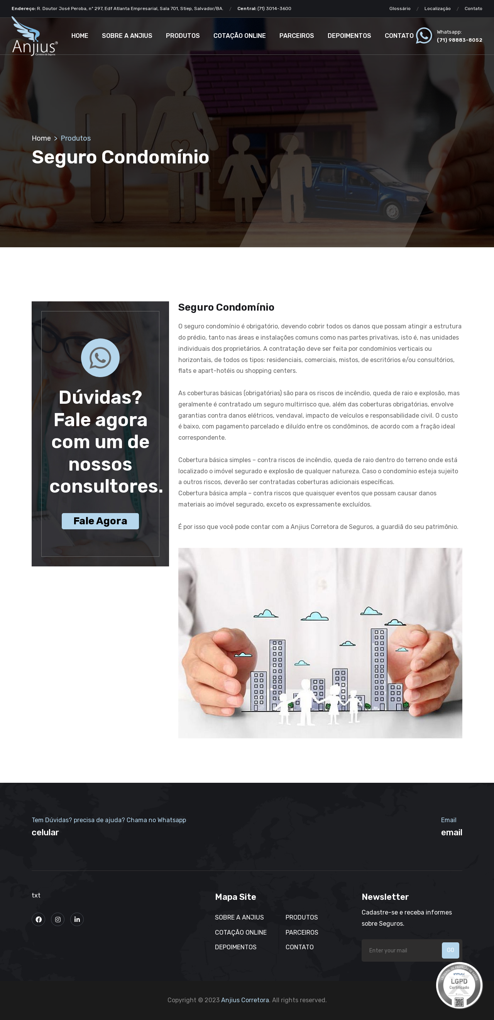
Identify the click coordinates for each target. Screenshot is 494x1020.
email (451, 832)
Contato (473, 8)
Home (79, 35)
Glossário (400, 8)
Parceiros (296, 35)
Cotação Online (239, 35)
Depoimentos (349, 35)
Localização (438, 8)
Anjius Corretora (245, 1000)
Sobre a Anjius (127, 35)
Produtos (183, 35)
